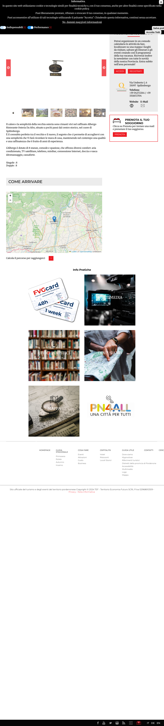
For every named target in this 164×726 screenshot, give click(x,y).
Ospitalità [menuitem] (105, 450)
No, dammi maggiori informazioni (82, 22)
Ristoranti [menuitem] (104, 457)
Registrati (136, 71)
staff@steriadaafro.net (142, 105)
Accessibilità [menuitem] (127, 466)
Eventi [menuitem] (81, 454)
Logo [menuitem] (124, 472)
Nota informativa (86, 492)
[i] (25, 27)
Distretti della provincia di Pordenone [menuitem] (139, 463)
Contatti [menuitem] (148, 450)
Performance (41, 27)
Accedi (120, 71)
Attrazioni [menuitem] (82, 457)
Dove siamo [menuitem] (127, 454)
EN (158, 723)
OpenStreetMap (86, 252)
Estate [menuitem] (59, 459)
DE (153, 723)
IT (148, 723)
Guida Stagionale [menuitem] (62, 451)
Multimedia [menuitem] (127, 469)
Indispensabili (15, 27)
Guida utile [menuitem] (128, 450)
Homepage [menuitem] (44, 450)
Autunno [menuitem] (60, 462)
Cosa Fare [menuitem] (83, 450)
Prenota (120, 134)
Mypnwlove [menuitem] (127, 457)
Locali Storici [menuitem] (105, 460)
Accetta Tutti (153, 32)
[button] (54, 219)
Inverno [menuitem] (59, 465)
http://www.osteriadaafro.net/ (131, 105)
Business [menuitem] (82, 463)
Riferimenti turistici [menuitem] (131, 460)
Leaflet (73, 252)
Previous (8, 67)
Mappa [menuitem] (125, 475)
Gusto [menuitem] (80, 460)
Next (104, 67)
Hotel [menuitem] (102, 454)
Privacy (72, 492)
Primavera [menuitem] (60, 456)
